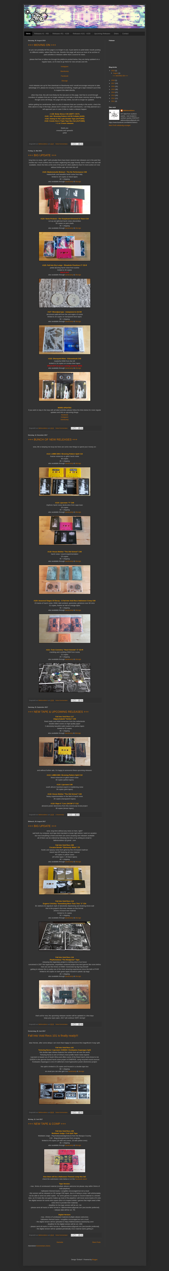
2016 (113, 86)
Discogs (65, 81)
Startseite (60, 1242)
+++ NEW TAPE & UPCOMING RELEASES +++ (58, 711)
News (28, 34)
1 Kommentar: (60, 814)
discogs (78, 181)
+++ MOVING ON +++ (42, 45)
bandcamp (69, 181)
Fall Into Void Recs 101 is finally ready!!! (53, 1035)
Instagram (64, 66)
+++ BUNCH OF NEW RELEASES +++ (52, 439)
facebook (64, 415)
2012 (113, 98)
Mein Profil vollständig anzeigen (120, 125)
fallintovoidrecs (129, 110)
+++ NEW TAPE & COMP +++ (47, 1123)
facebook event (81, 1179)
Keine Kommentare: (62, 144)
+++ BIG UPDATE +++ (42, 155)
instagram (64, 417)
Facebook (64, 76)
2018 (113, 80)
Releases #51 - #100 (60, 34)
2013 (113, 95)
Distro (116, 34)
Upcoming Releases (102, 34)
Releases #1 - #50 (41, 34)
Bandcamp (65, 71)
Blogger (94, 1259)
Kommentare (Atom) (43, 1246)
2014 (113, 92)
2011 (113, 101)
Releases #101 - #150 (81, 34)
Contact (125, 34)
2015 (113, 89)
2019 (113, 71)
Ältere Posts (96, 1242)
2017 (113, 83)
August (115, 73)
